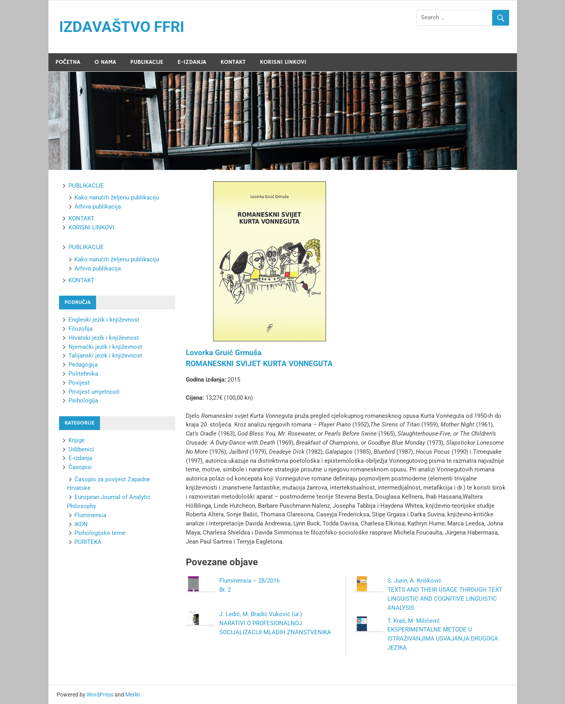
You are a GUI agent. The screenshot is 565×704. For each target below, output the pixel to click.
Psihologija (83, 400)
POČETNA (68, 62)
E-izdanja (80, 458)
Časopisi (80, 467)
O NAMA (105, 62)
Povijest (79, 382)
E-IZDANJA (192, 62)
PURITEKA (88, 542)
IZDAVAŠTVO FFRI (121, 26)
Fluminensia (90, 515)
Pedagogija (83, 364)
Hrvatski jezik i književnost (104, 337)
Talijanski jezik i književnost (105, 355)
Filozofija (81, 328)
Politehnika (83, 373)
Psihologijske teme (99, 532)
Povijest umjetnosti (94, 391)
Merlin (132, 694)
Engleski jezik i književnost (104, 319)
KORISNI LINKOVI (283, 62)
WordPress (100, 694)
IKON (81, 524)
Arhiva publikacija (97, 206)
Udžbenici (81, 449)
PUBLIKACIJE (146, 62)
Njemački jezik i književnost (105, 346)
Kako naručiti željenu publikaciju (116, 197)
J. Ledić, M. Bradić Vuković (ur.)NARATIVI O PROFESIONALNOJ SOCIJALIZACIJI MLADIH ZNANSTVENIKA (275, 623)
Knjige (77, 440)
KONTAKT (233, 62)
